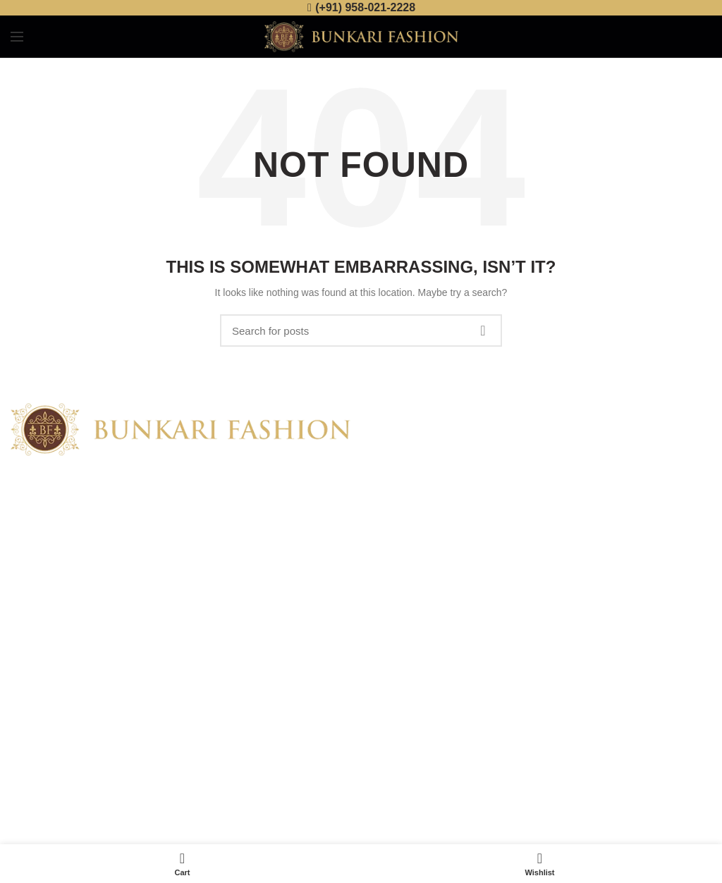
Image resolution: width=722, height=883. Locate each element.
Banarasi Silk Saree (480, 494)
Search (483, 330)
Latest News (38, 721)
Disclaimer (394, 721)
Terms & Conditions (414, 697)
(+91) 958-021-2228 (365, 7)
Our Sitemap (38, 745)
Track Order (398, 745)
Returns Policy (403, 672)
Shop (22, 672)
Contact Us (35, 697)
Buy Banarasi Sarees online (520, 439)
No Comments (561, 459)
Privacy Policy (402, 648)
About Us (31, 648)
